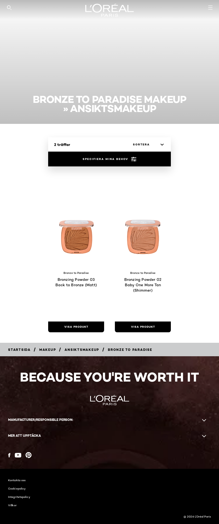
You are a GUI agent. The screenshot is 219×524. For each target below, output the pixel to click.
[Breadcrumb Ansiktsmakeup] (82, 350)
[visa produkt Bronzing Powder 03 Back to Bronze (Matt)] (76, 327)
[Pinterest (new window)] (28, 455)
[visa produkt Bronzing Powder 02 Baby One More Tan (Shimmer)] (143, 327)
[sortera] (147, 145)
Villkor (12, 505)
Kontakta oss (17, 480)
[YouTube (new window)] (18, 455)
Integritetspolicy (19, 496)
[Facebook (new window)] (9, 455)
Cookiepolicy (17, 488)
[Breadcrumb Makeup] (47, 350)
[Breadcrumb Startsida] (19, 350)
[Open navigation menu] (210, 7)
